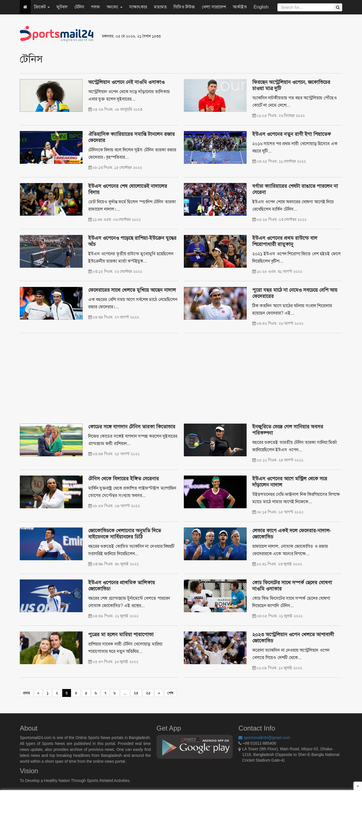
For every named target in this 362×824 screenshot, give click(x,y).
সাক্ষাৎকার (138, 7)
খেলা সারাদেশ (214, 7)
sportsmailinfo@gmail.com (264, 737)
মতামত (160, 7)
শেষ (170, 693)
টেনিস (79, 7)
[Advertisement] (250, 33)
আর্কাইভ (240, 7)
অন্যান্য (114, 7)
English (261, 7)
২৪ (136, 693)
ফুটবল (62, 7)
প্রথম (26, 693)
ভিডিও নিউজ (184, 7)
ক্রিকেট (42, 7)
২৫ (148, 693)
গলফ (95, 7)
